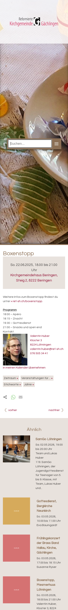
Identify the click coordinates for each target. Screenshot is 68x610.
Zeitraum (10, 378)
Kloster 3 (36, 340)
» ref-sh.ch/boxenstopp (26, 301)
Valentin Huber (40, 335)
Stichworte (11, 384)
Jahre (28, 384)
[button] (13, 397)
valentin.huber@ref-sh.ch (46, 349)
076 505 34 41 (39, 353)
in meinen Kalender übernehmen (24, 367)
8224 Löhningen (40, 344)
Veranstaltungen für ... (35, 378)
